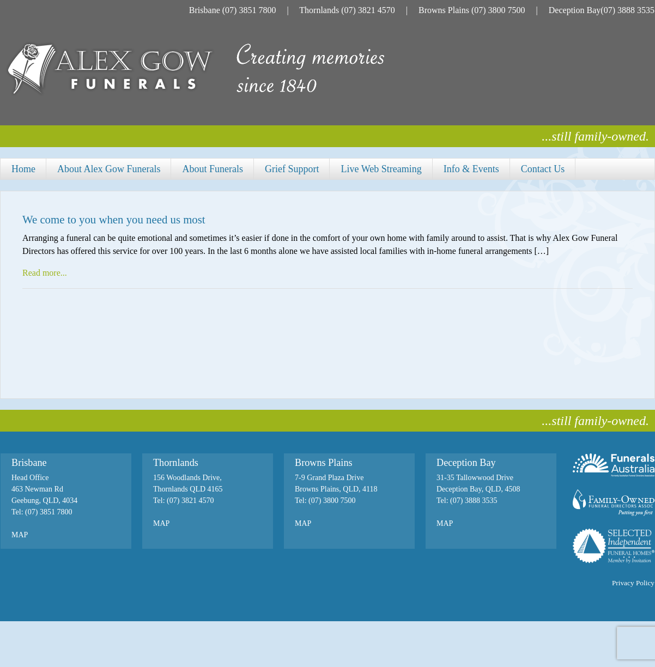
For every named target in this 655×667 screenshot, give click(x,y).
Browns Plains (444, 10)
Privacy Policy (633, 583)
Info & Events (471, 168)
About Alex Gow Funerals (108, 168)
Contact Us (543, 168)
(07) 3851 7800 (249, 10)
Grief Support (292, 168)
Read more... (44, 272)
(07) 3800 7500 (498, 10)
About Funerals (212, 168)
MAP (19, 535)
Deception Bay (575, 10)
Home (23, 168)
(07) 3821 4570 (368, 10)
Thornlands (319, 10)
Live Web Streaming (381, 168)
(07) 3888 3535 (627, 10)
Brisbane (204, 10)
